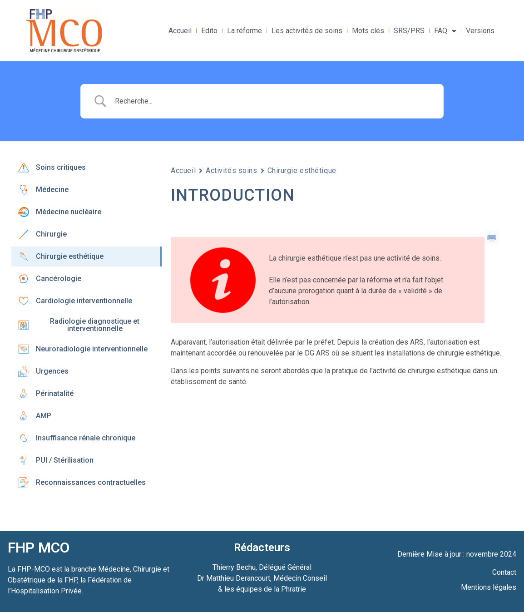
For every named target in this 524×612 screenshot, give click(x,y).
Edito (209, 30)
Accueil (180, 30)
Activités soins (231, 170)
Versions (480, 30)
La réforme (244, 30)
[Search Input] (273, 101)
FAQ (445, 31)
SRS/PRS (409, 30)
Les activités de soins (307, 30)
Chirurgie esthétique (301, 170)
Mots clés (368, 30)
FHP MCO (38, 547)
